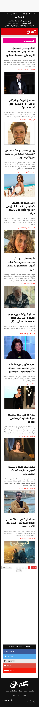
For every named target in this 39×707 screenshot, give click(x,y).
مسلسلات (13, 691)
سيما (25, 691)
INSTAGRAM (9, 661)
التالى (19, 571)
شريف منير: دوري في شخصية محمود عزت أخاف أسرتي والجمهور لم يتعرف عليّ (21, 264)
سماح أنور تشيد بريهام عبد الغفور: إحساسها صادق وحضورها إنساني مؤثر (21, 318)
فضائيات (23, 695)
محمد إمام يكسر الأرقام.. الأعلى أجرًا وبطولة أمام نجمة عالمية (21, 104)
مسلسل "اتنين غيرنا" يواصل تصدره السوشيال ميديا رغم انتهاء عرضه (20, 523)
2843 (3, 567)
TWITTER (8, 656)
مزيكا (20, 691)
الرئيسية (31, 691)
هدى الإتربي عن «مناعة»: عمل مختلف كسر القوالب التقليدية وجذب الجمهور (21, 368)
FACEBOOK (9, 651)
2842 (9, 567)
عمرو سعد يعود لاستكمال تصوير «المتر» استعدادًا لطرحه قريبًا (21, 470)
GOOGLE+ (9, 670)
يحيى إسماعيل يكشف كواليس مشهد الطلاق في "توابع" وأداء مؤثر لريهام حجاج (20, 208)
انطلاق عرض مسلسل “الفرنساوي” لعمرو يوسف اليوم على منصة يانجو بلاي (20, 52)
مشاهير (16, 695)
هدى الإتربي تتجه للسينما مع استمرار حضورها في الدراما (21, 418)
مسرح (7, 691)
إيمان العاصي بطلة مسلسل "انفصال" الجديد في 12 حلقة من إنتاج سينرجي (20, 154)
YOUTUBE (9, 666)
